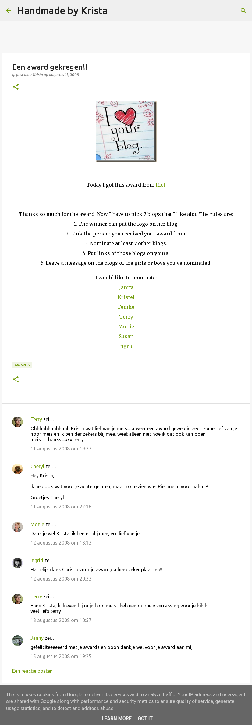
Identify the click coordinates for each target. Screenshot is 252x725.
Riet (160, 185)
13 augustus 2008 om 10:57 (60, 620)
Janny (126, 287)
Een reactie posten (32, 671)
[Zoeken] (116, 10)
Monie (126, 326)
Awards (22, 365)
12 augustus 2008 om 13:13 (60, 542)
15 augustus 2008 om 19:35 (60, 656)
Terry (126, 317)
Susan (126, 336)
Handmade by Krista (62, 10)
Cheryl (37, 466)
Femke (126, 307)
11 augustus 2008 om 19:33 (60, 448)
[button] (16, 87)
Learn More (117, 718)
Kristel (126, 297)
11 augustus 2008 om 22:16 (60, 506)
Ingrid (126, 346)
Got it (145, 718)
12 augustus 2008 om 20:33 (60, 578)
